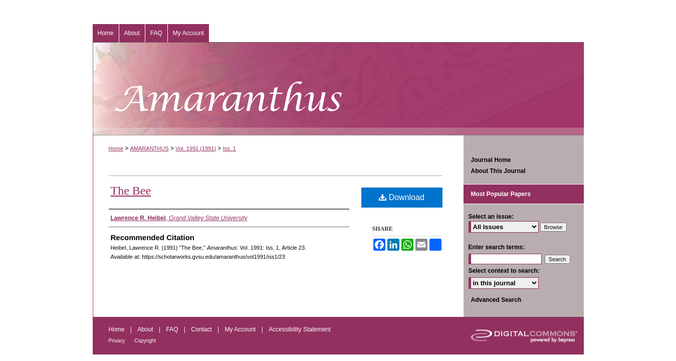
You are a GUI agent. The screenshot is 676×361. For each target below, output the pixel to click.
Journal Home (491, 159)
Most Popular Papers (501, 194)
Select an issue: (491, 216)
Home (116, 148)
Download (401, 197)
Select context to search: (504, 270)
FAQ (172, 329)
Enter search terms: (497, 247)
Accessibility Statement (299, 329)
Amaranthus (338, 88)
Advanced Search (496, 299)
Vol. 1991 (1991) (195, 148)
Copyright (145, 340)
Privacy (118, 340)
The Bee (131, 190)
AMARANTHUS (149, 148)
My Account (240, 329)
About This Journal (498, 170)
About (146, 329)
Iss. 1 (229, 148)
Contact (202, 329)
